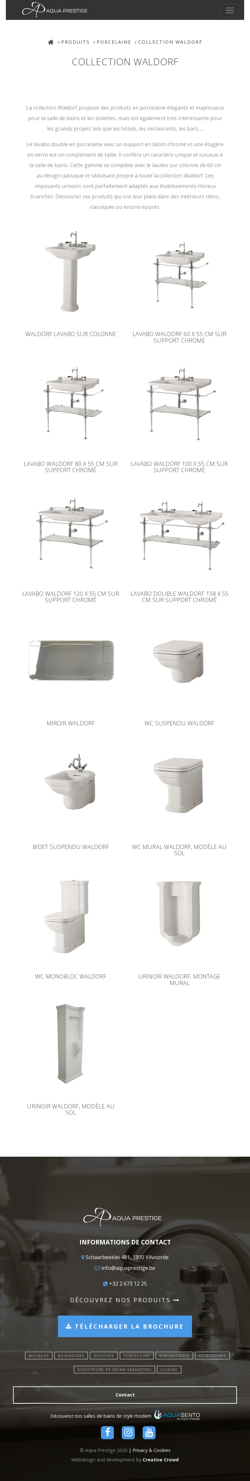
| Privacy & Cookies (150, 1450)
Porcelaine (114, 42)
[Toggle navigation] (236, 10)
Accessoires (212, 1355)
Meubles (39, 1355)
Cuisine (169, 1369)
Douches (103, 1355)
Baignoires (71, 1355)
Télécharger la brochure (125, 1326)
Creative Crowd (161, 1460)
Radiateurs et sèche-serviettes (114, 1369)
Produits (75, 42)
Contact (125, 1395)
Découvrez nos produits (125, 1300)
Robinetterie (174, 1355)
